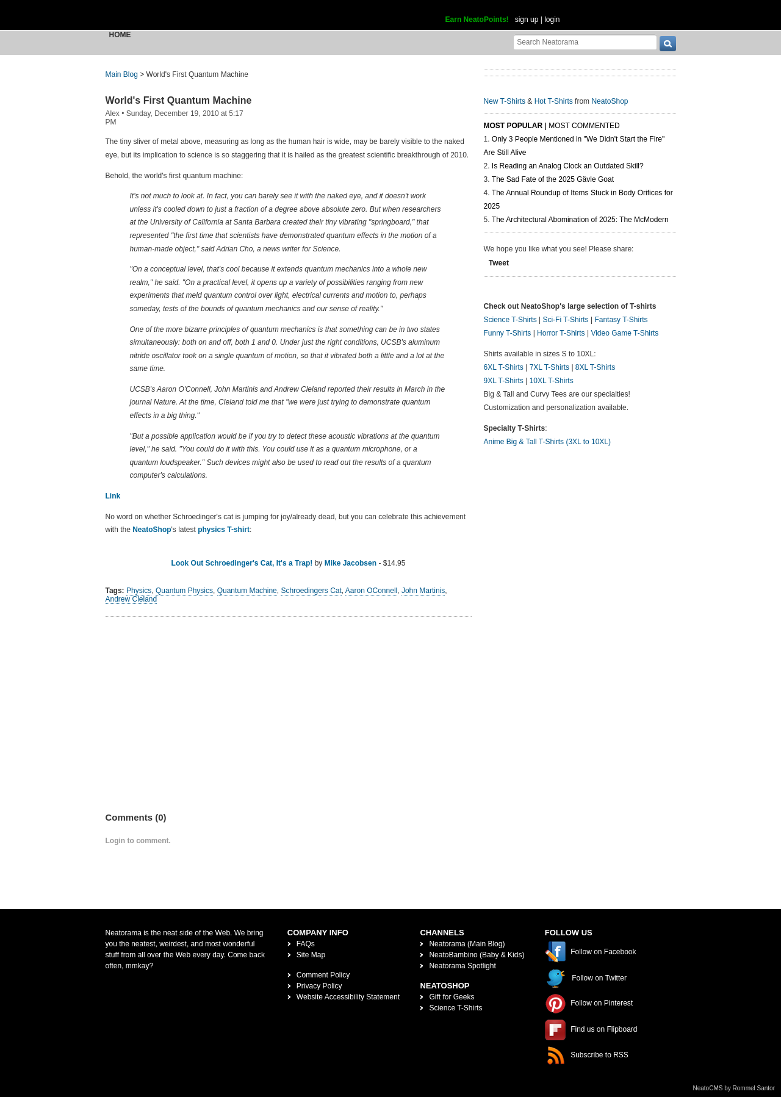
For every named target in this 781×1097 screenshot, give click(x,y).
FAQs (306, 944)
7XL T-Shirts (549, 367)
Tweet (499, 263)
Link (113, 496)
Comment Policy (323, 975)
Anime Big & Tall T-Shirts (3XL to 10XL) (547, 441)
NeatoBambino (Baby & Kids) (476, 955)
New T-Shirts (504, 101)
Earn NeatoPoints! (477, 19)
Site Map (311, 955)
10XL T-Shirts (552, 380)
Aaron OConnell (371, 590)
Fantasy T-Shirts (620, 319)
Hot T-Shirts (553, 101)
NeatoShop (151, 529)
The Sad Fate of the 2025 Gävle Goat (553, 179)
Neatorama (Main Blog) (467, 944)
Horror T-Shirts (561, 333)
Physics (138, 590)
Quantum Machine (247, 590)
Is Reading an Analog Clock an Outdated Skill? (568, 166)
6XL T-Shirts (504, 367)
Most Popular (513, 125)
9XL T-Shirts (504, 380)
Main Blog (122, 74)
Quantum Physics (184, 590)
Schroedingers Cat (311, 590)
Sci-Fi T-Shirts (565, 319)
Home (120, 35)
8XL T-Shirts (595, 367)
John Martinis (423, 590)
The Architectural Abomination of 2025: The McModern (580, 219)
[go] (668, 43)
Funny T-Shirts (507, 333)
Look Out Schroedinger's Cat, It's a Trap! (242, 563)
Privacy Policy (319, 986)
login (552, 19)
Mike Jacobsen (350, 563)
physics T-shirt (224, 529)
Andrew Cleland (131, 599)
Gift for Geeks (451, 997)
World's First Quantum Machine (179, 100)
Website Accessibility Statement (348, 997)
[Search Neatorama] (585, 41)
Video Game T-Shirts (624, 333)
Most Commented (584, 125)
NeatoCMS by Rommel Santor (734, 1088)
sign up (527, 19)
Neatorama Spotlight (462, 966)
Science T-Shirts (510, 319)
